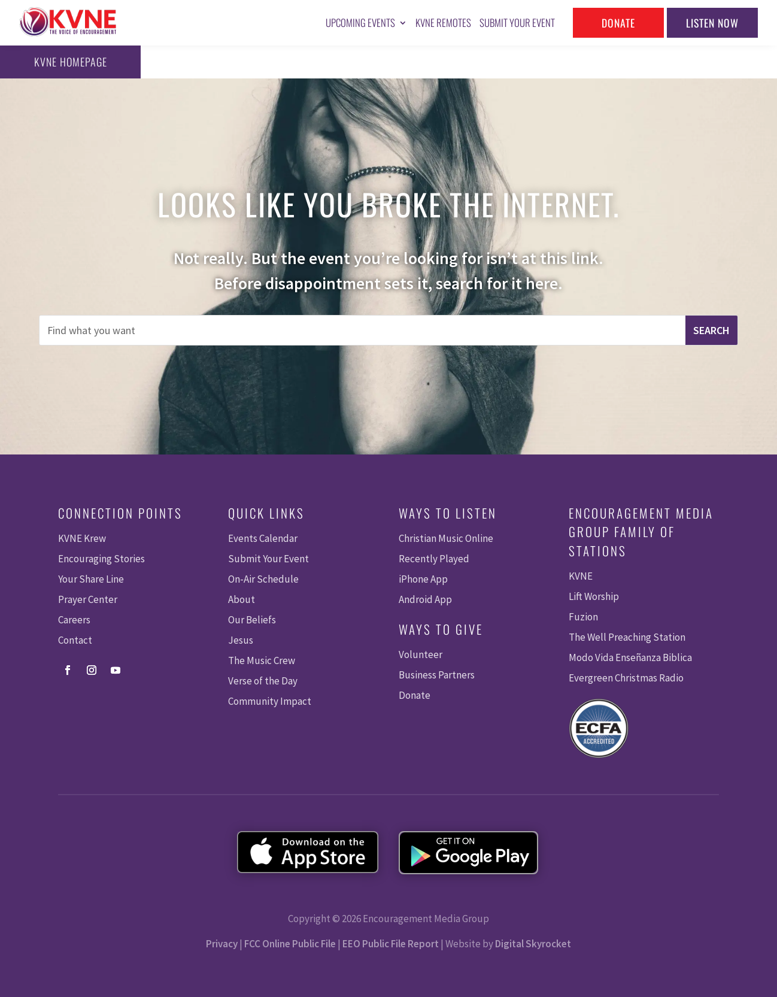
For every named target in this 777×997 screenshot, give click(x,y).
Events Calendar (263, 538)
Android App (425, 599)
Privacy (222, 943)
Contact (75, 640)
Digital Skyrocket (533, 943)
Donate (618, 22)
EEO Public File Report (390, 943)
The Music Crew (261, 660)
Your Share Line (91, 579)
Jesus (240, 640)
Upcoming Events (360, 22)
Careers (74, 619)
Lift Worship (594, 596)
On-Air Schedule (263, 579)
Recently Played (434, 558)
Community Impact (269, 701)
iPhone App (423, 579)
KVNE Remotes (443, 22)
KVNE (581, 576)
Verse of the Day (263, 680)
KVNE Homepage (59, 61)
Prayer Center (87, 599)
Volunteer (420, 654)
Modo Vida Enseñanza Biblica (630, 657)
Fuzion (583, 616)
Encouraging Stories (101, 558)
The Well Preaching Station (627, 637)
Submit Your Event (517, 22)
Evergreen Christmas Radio (626, 677)
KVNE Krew (82, 538)
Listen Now (712, 22)
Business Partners (437, 674)
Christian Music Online (446, 538)
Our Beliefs (252, 619)
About (241, 599)
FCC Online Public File (290, 943)
